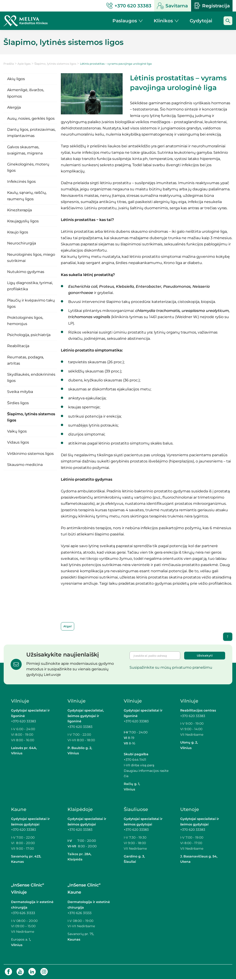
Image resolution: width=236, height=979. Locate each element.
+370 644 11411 (135, 760)
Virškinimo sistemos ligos (30, 453)
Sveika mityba (20, 391)
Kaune (18, 809)
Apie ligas (24, 63)
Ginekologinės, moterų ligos (28, 167)
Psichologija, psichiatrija (28, 335)
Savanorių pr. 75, (81, 934)
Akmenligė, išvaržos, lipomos (25, 93)
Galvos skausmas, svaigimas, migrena (25, 150)
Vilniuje (20, 701)
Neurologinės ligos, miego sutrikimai (31, 257)
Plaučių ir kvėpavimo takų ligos (31, 303)
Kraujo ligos (17, 232)
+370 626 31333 (23, 913)
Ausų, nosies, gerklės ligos (31, 118)
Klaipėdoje (80, 809)
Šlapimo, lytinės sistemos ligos (55, 63)
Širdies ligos (18, 403)
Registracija (212, 6)
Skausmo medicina (25, 464)
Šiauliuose (136, 809)
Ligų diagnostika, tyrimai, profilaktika (30, 286)
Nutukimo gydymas (25, 272)
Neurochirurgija (21, 243)
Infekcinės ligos (21, 181)
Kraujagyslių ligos (23, 221)
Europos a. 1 (20, 939)
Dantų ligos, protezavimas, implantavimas (31, 132)
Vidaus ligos (18, 442)
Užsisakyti (205, 655)
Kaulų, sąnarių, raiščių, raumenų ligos (27, 195)
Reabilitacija (18, 346)
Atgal (67, 626)
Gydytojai (201, 20)
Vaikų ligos (17, 431)
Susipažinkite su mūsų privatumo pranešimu (171, 667)
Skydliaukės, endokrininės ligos (31, 377)
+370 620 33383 (23, 721)
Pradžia (8, 63)
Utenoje (189, 809)
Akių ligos (16, 79)
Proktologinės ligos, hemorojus (25, 320)
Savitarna (172, 6)
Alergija (14, 107)
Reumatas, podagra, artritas (25, 360)
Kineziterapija (19, 210)
